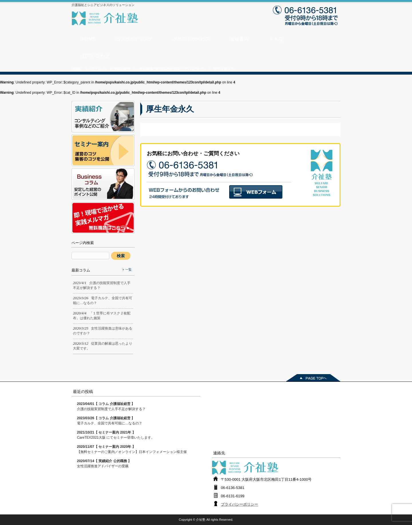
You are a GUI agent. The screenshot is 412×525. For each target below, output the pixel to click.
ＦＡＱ (276, 39)
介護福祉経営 (120, 69)
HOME (88, 39)
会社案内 (239, 39)
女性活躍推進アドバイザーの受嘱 (104, 463)
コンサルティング (134, 39)
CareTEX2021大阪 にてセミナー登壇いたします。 (115, 435)
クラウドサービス (191, 39)
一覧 (128, 269)
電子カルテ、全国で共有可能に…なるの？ (109, 420)
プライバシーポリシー (239, 504)
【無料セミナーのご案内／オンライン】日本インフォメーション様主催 (132, 449)
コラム (96, 69)
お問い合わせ (95, 55)
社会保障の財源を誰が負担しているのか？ (172, 69)
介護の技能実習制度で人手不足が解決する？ (111, 406)
